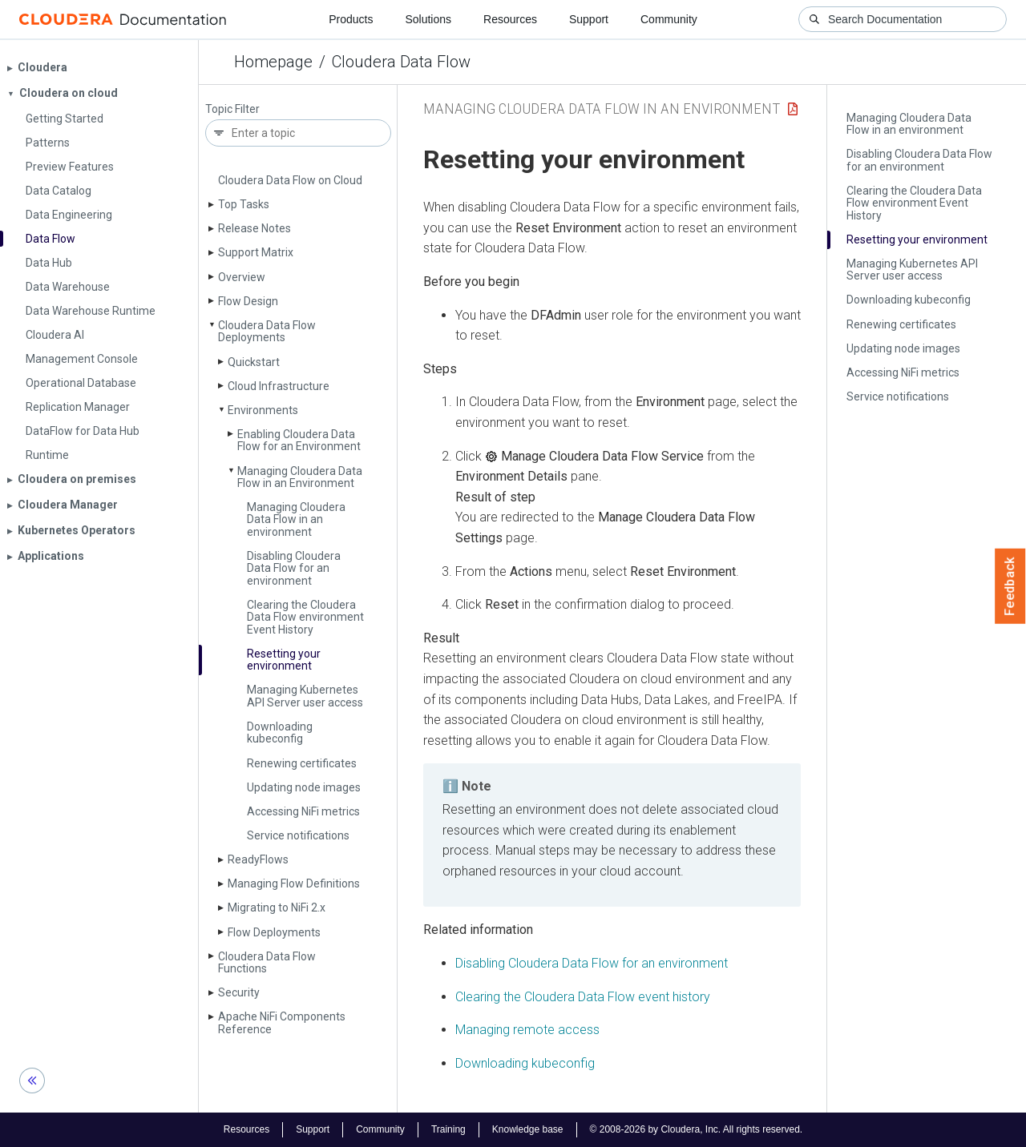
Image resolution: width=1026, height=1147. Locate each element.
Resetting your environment (284, 659)
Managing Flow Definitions (294, 883)
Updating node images (304, 787)
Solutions (428, 19)
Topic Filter (232, 109)
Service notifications (298, 835)
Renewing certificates (302, 763)
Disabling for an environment (591, 963)
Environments (263, 410)
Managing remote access (527, 1029)
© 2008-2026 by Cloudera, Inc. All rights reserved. (696, 1129)
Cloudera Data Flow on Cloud (290, 180)
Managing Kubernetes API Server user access (305, 695)
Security (239, 992)
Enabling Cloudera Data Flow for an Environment (299, 440)
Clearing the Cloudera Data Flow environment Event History (305, 617)
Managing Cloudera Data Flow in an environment (296, 519)
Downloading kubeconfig (280, 732)
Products (351, 19)
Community (668, 19)
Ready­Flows (258, 859)
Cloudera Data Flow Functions (267, 962)
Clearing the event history (582, 996)
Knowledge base (527, 1129)
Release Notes (254, 228)
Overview (241, 277)
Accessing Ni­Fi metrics (303, 811)
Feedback (1010, 586)
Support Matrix (255, 252)
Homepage (273, 61)
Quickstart (254, 362)
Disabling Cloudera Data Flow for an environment (294, 568)
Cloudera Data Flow (401, 61)
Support (588, 19)
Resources (510, 19)
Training (448, 1129)
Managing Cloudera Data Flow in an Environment (299, 477)
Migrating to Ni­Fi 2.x (276, 907)
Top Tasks (243, 204)
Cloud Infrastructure (278, 386)
